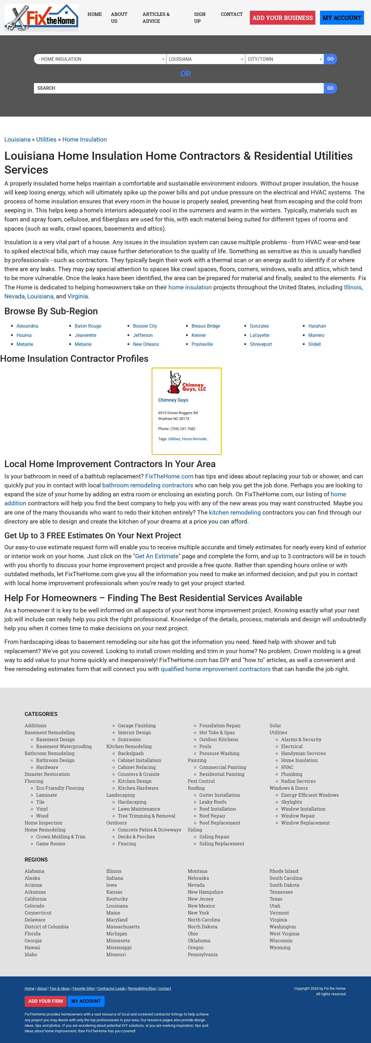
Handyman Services (303, 753)
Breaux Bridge (206, 326)
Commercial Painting (222, 767)
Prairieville (202, 344)
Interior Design (134, 732)
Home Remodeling (197, 439)
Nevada (14, 296)
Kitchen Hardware (138, 788)
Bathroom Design (55, 760)
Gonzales (259, 326)
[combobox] (100, 59)
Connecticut (38, 913)
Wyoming (280, 947)
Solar (275, 725)
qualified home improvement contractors (216, 669)
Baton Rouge (88, 326)
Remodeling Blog (142, 988)
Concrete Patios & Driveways (149, 830)
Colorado (34, 906)
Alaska (32, 878)
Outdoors (116, 823)
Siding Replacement (221, 843)
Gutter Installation (219, 795)
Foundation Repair (220, 725)
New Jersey (201, 899)
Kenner (199, 335)
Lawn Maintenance (139, 809)
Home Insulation (84, 139)
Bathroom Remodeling (49, 753)
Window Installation (303, 809)
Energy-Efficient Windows (310, 795)
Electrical (292, 746)
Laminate (46, 795)
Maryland (117, 920)
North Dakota (202, 926)
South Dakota (284, 885)
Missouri (116, 954)
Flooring (34, 781)
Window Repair (298, 816)
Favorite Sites (83, 988)
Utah (275, 906)
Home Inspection (43, 823)
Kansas (114, 892)
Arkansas (35, 892)
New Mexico (201, 906)
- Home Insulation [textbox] (59, 59)
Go (330, 59)
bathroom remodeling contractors (147, 485)
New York (198, 913)
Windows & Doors (289, 788)
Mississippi (119, 947)
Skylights (291, 802)
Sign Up (199, 17)
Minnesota (118, 940)
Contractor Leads (111, 988)
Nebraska (198, 878)
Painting (197, 760)
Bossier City (145, 326)
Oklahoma (199, 940)
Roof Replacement (219, 823)
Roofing (196, 788)
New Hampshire (205, 892)
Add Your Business (282, 17)
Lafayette (259, 335)
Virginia (78, 296)
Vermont (279, 913)
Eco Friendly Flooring (60, 788)
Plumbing (291, 774)
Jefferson (143, 335)
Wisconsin (281, 940)
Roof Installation (217, 809)
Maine (113, 913)
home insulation (190, 287)
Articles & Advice (156, 17)
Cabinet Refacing (137, 767)
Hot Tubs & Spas (217, 732)
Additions (35, 725)
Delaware (35, 920)
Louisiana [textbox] (180, 59)
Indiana (114, 878)
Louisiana (17, 139)
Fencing (127, 843)
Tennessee (281, 892)
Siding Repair (214, 836)
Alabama (34, 871)
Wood (42, 816)
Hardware (47, 767)
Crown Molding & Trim (61, 836)
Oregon (196, 947)
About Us (119, 17)
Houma (24, 335)
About (42, 988)
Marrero (316, 335)
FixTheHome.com (169, 476)
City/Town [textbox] (260, 59)
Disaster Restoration (47, 774)
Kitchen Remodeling (129, 746)
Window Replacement (305, 823)
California (35, 899)
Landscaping (120, 795)
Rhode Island (284, 871)
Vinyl (42, 809)
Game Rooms (50, 843)
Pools (205, 746)
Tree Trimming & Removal (146, 816)
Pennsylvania (203, 954)
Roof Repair (212, 816)
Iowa (111, 885)
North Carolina (204, 920)
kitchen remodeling (235, 512)
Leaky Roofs (212, 802)
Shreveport (261, 344)
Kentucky (117, 899)
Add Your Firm (45, 1001)
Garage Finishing (137, 725)
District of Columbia (47, 926)
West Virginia (284, 933)
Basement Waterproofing (64, 746)
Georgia (33, 940)
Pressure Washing (219, 753)
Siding (195, 830)
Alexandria (27, 326)
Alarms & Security (301, 739)
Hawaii (32, 947)
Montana (198, 871)
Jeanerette (85, 335)
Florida (33, 933)
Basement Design (55, 739)
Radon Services (298, 781)
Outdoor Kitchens (218, 739)
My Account (342, 17)
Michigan (116, 933)
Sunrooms (129, 739)
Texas (276, 899)
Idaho (31, 954)
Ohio (193, 933)
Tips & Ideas (59, 988)
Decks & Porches (136, 836)
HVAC (287, 767)
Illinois (353, 287)
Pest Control (201, 781)
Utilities (46, 139)
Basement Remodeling (50, 732)
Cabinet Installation (139, 760)
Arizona (33, 885)
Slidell (314, 344)
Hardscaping (132, 802)
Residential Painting (221, 774)
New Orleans (146, 344)
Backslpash (131, 753)
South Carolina (286, 878)
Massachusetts (123, 926)
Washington (283, 926)
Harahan (317, 326)
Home (95, 14)
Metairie (25, 344)
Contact (232, 14)
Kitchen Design (135, 781)
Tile (40, 802)
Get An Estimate (157, 556)
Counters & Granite (139, 774)
